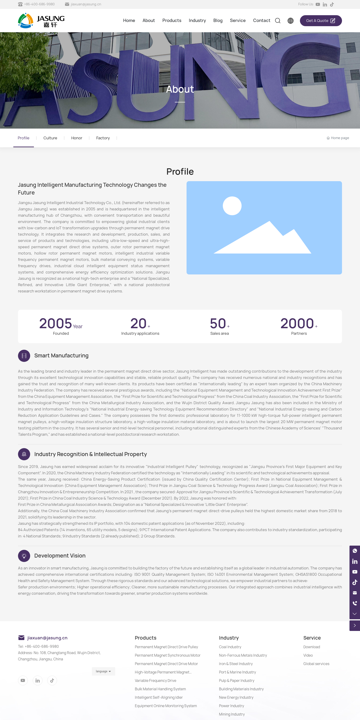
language (101, 671)
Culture (50, 137)
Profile (23, 137)
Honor (76, 137)
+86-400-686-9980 (39, 4)
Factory (103, 137)
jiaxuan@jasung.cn (86, 4)
